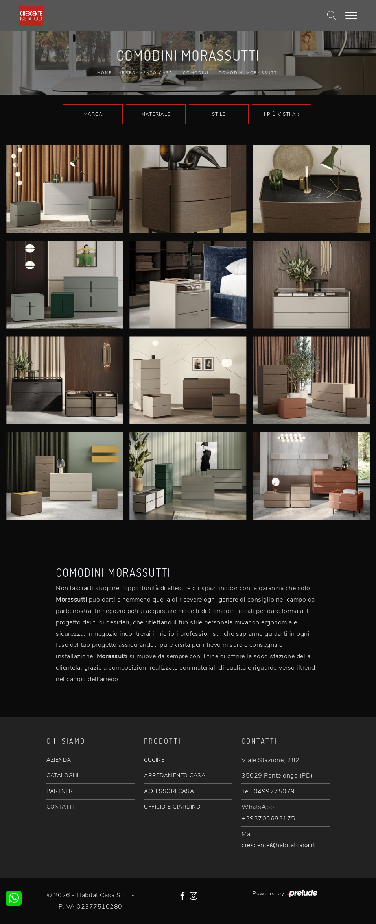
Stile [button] (219, 114)
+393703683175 (268, 818)
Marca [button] (93, 114)
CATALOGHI (62, 775)
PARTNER (59, 791)
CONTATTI (60, 807)
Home (104, 73)
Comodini (195, 73)
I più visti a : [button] (281, 114)
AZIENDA (58, 760)
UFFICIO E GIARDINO (172, 807)
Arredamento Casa (145, 73)
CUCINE (154, 760)
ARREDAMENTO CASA (174, 775)
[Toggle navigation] (351, 16)
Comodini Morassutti (249, 73)
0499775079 (274, 791)
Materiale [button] (155, 114)
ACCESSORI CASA (169, 791)
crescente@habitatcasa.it (278, 845)
